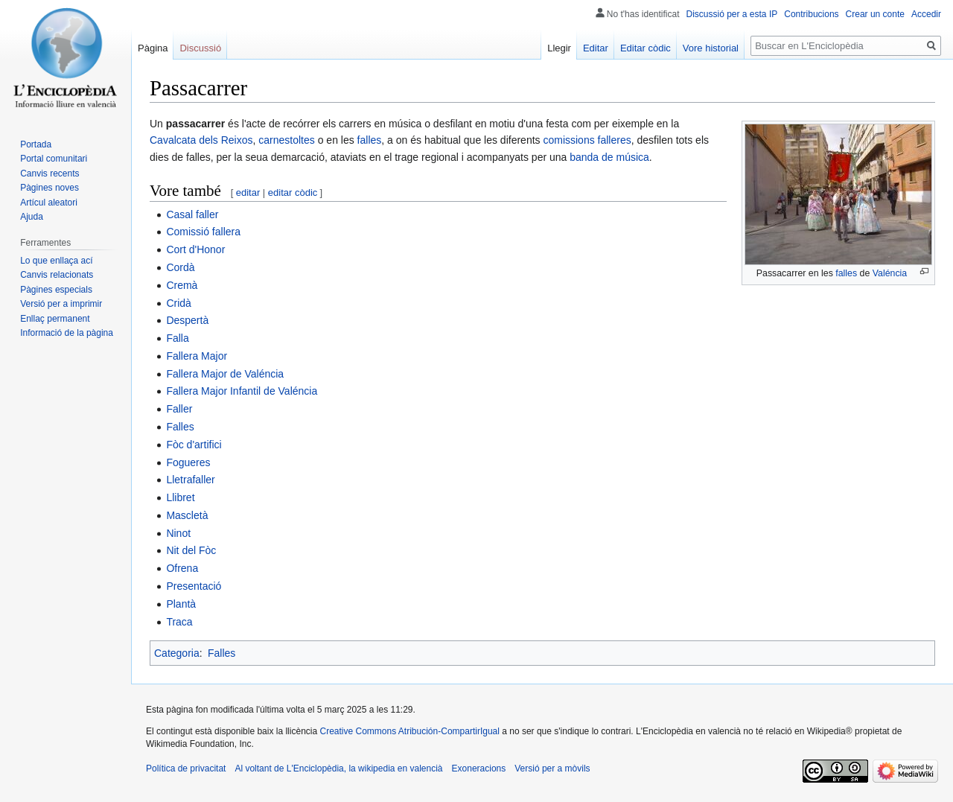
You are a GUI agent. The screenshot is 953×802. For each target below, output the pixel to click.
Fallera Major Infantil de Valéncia (241, 391)
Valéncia (890, 273)
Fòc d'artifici (193, 445)
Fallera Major (196, 356)
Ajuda (31, 216)
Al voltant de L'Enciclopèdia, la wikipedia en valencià (338, 768)
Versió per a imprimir (61, 304)
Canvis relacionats (56, 275)
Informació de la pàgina (66, 333)
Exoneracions (479, 768)
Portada (35, 144)
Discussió (200, 48)
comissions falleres (587, 140)
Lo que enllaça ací (56, 260)
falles (846, 273)
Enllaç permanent (54, 319)
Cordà (180, 267)
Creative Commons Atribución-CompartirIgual (409, 731)
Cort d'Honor (195, 249)
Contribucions (811, 14)
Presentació (193, 586)
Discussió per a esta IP (732, 14)
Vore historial (711, 48)
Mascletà (187, 515)
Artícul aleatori (48, 202)
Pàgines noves (49, 187)
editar (248, 192)
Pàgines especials (56, 289)
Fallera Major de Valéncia (225, 374)
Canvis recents (49, 173)
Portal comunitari (53, 158)
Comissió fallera (203, 232)
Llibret (180, 497)
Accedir (926, 14)
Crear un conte (875, 14)
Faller (179, 409)
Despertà (187, 320)
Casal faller (192, 214)
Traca (179, 622)
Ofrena (182, 568)
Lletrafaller (190, 480)
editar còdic (292, 192)
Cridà (178, 303)
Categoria (177, 653)
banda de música (609, 157)
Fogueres (188, 462)
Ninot (178, 533)
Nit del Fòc (191, 550)
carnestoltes (286, 140)
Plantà (181, 604)
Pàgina (153, 48)
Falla (177, 338)
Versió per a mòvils (552, 768)
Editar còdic (645, 48)
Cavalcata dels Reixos (201, 140)
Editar (595, 48)
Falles (180, 427)
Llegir (559, 48)
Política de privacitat (186, 768)
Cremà (181, 285)
